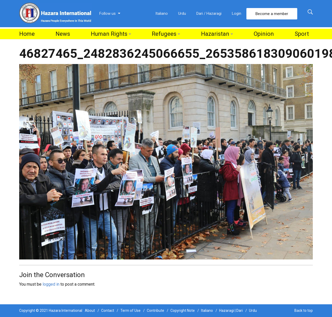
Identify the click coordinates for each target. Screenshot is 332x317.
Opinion (264, 34)
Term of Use (130, 310)
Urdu (182, 13)
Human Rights (109, 34)
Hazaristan (215, 34)
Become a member (271, 13)
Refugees (164, 34)
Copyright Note (182, 310)
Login (236, 13)
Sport (302, 34)
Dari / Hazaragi (209, 13)
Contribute (155, 310)
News (63, 34)
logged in (51, 284)
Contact (107, 310)
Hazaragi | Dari (231, 310)
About (90, 310)
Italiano (161, 13)
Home (27, 34)
